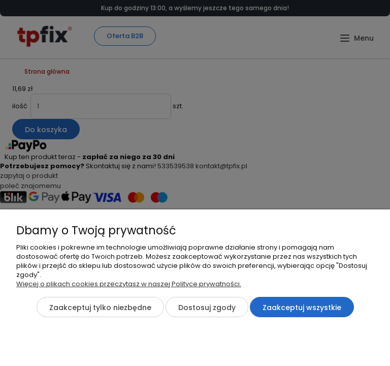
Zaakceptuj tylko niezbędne (100, 307)
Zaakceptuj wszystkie (302, 307)
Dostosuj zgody (207, 307)
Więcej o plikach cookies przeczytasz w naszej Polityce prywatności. (128, 284)
